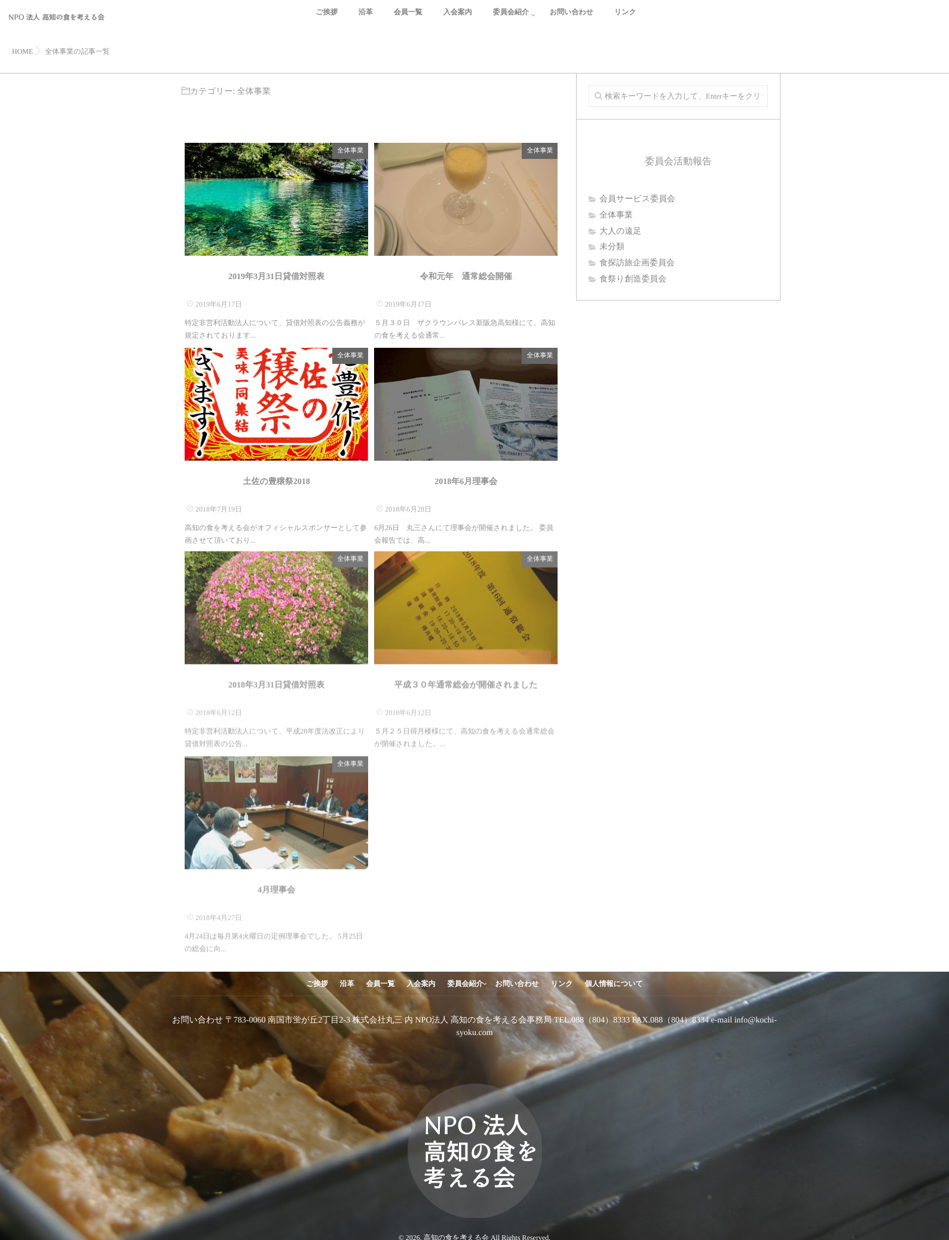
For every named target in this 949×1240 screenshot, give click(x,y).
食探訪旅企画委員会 (637, 263)
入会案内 (457, 19)
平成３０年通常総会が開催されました (466, 680)
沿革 (366, 19)
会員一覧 (408, 19)
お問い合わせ (571, 19)
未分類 (611, 247)
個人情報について (614, 983)
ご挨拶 (326, 19)
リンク (625, 19)
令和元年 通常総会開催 (466, 276)
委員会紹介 (511, 19)
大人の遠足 (620, 231)
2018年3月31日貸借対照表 (276, 680)
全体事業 (350, 150)
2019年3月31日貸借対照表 (276, 276)
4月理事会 (276, 885)
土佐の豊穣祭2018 (276, 481)
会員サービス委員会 (637, 199)
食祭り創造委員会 (632, 279)
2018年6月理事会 (465, 481)
